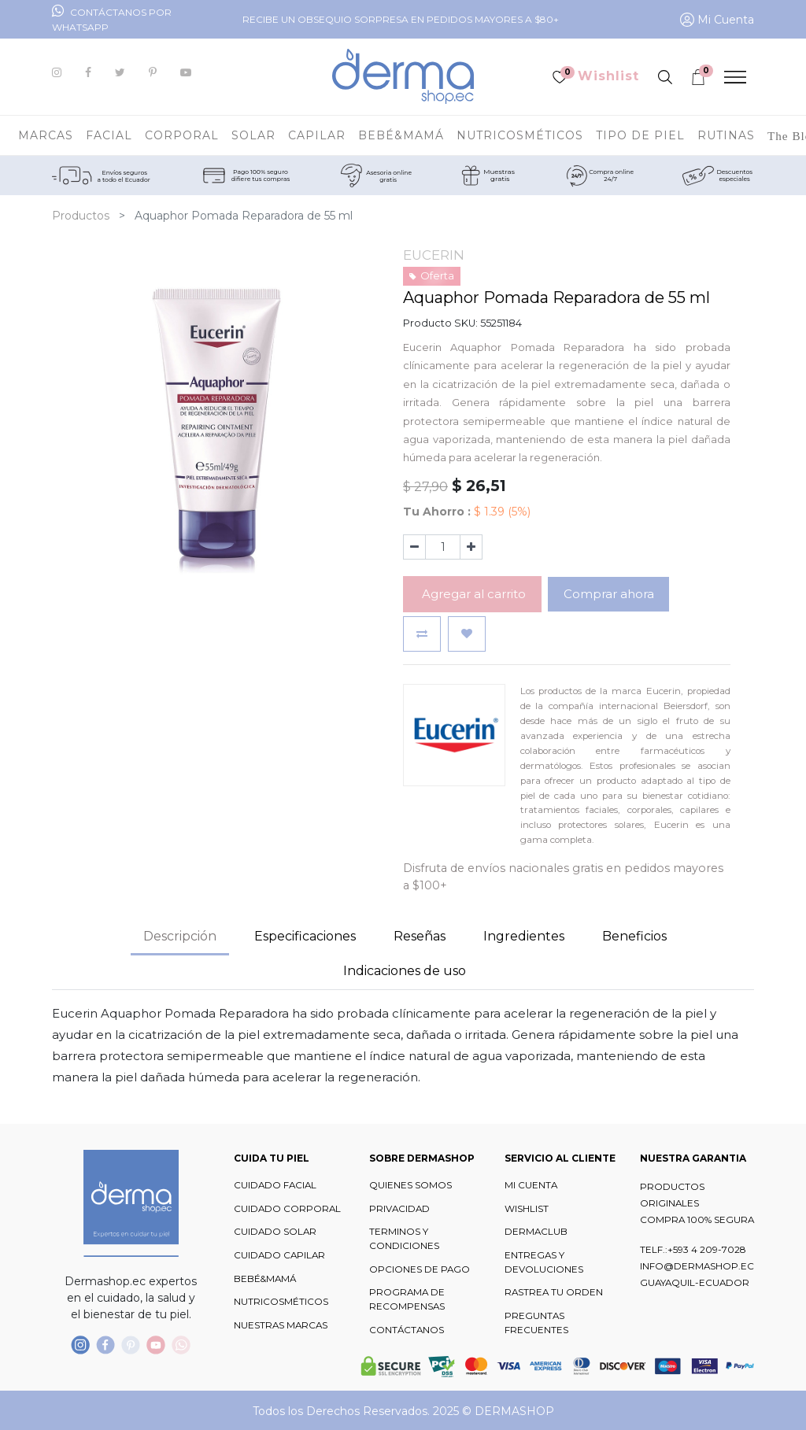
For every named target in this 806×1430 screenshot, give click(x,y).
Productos (80, 216)
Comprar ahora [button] (609, 593)
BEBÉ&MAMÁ (265, 1278)
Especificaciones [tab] (305, 936)
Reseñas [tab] (420, 936)
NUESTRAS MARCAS (280, 1325)
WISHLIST (527, 1208)
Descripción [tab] (179, 936)
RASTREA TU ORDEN (554, 1292)
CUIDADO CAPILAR (279, 1255)
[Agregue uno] (471, 547)
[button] (422, 634)
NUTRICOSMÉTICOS (281, 1301)
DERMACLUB (536, 1231)
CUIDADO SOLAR (275, 1231)
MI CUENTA (531, 1185)
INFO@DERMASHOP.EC (697, 1266)
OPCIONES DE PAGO (419, 1269)
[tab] (524, 937)
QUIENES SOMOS (410, 1185)
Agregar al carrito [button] (472, 593)
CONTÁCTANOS (406, 1330)
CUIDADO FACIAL (275, 1185)
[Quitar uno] (414, 547)
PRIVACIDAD (399, 1208)
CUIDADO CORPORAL (287, 1208)
